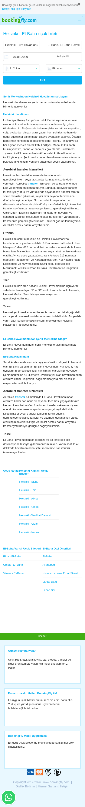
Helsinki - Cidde (29, 506)
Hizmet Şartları (48, 786)
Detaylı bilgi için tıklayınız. (16, 8)
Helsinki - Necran (29, 532)
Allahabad (49, 564)
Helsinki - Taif (27, 490)
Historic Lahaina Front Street (60, 573)
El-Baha (47, 556)
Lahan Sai (49, 590)
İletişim (64, 786)
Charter (42, 636)
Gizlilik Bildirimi (25, 786)
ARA (42, 80)
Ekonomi (57, 68)
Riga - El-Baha (12, 556)
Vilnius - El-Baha (13, 573)
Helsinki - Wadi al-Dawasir (35, 515)
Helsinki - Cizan (28, 523)
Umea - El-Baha (13, 564)
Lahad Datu (50, 581)
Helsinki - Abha (28, 498)
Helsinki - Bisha (28, 481)
